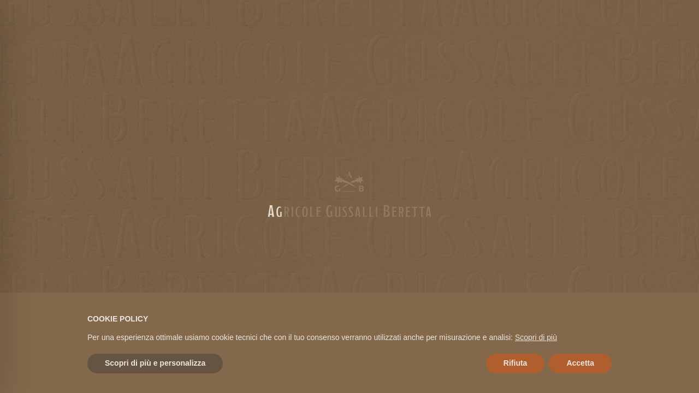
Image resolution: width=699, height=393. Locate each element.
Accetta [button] (580, 363)
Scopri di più (536, 337)
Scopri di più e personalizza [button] (155, 363)
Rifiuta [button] (515, 363)
